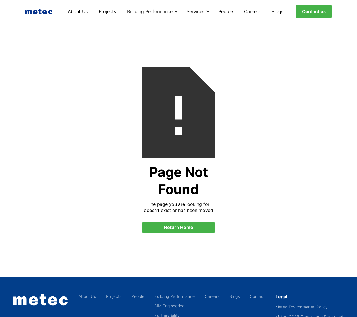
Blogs (277, 11)
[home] (40, 11)
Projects (107, 11)
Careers (252, 11)
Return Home (178, 227)
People (225, 11)
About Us (78, 11)
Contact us (314, 11)
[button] (151, 11)
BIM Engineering (169, 305)
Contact (257, 296)
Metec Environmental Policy (302, 306)
